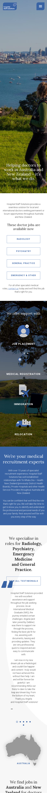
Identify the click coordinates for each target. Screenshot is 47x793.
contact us (13, 288)
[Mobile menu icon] (40, 6)
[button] (17, 721)
